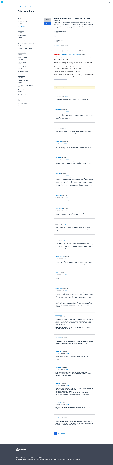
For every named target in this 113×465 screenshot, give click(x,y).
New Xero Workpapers (23, 66)
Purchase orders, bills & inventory (26, 85)
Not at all (66, 51)
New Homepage (22, 62)
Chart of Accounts (22, 21)
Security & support (23, 94)
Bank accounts (22, 35)
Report (66, 96)
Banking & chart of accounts (25, 48)
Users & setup (21, 99)
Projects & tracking (23, 80)
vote (47, 23)
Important (74, 51)
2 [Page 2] (58, 433)
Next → (63, 433)
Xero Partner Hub (22, 103)
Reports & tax (21, 90)
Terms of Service (21, 457)
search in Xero (74, 74)
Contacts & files (22, 53)
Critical (81, 51)
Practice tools (21, 76)
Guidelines (41, 457)
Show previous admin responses (60, 79)
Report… (62, 46)
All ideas (20, 19)
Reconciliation (21, 26)
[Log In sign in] (109, 2)
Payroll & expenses (23, 71)
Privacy (32, 457)
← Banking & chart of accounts (24, 6)
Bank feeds (21, 31)
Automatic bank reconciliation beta (27, 43)
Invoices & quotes (22, 57)
